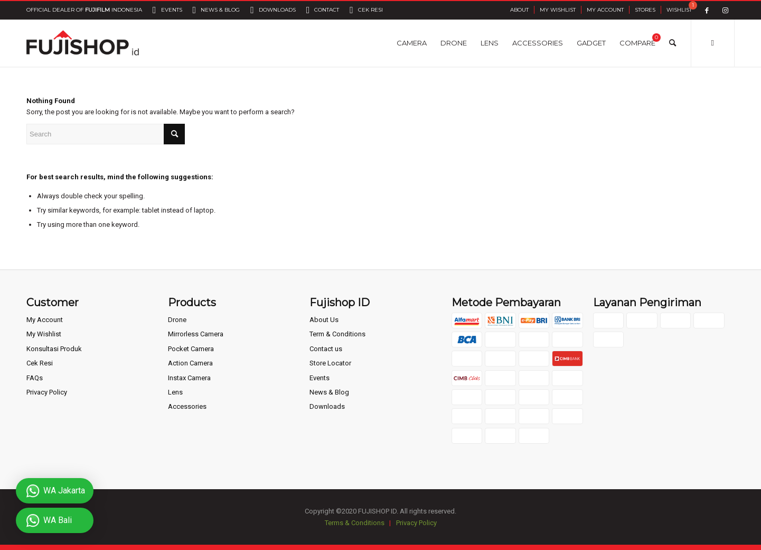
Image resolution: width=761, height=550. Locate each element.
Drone (177, 320)
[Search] (672, 43)
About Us (324, 320)
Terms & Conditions (354, 523)
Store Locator (330, 363)
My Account (605, 9)
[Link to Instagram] (725, 10)
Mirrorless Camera (195, 334)
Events (319, 378)
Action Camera (190, 363)
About (519, 9)
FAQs (34, 378)
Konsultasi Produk (54, 349)
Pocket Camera (191, 349)
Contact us (325, 349)
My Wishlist (558, 9)
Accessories (187, 406)
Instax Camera (189, 378)
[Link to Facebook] (707, 10)
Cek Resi (39, 363)
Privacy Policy (46, 392)
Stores (645, 9)
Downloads (327, 406)
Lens (175, 392)
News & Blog (329, 392)
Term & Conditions (337, 334)
